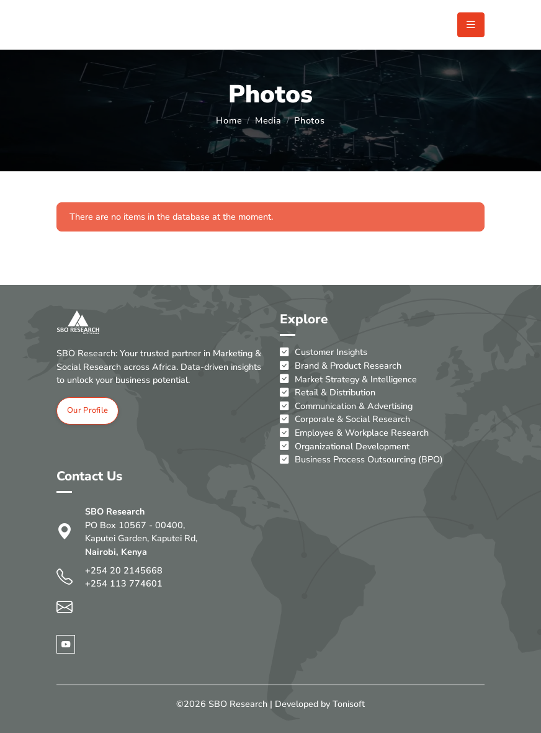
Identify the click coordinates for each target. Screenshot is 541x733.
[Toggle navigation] (471, 24)
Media (268, 120)
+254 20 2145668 (124, 570)
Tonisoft (349, 704)
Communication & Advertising (346, 406)
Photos (309, 120)
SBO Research (237, 704)
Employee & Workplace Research (354, 433)
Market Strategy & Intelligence (348, 380)
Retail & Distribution (327, 393)
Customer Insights (323, 352)
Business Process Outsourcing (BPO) (361, 460)
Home (229, 120)
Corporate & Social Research (345, 419)
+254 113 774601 (124, 583)
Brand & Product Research (340, 366)
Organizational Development (344, 447)
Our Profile (87, 410)
